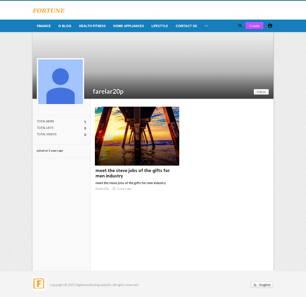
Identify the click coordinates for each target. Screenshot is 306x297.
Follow (261, 92)
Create (254, 26)
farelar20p (108, 91)
